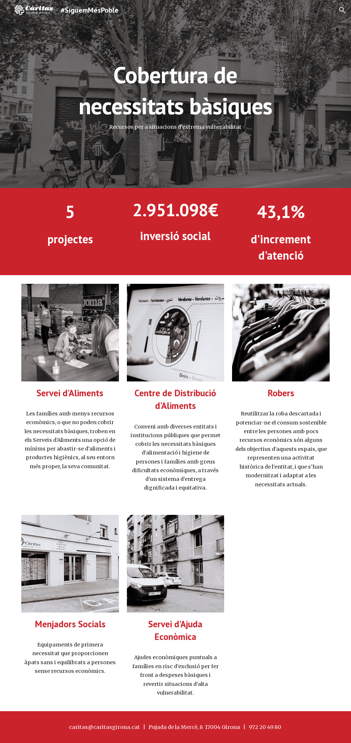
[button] (342, 10)
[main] (175, 94)
